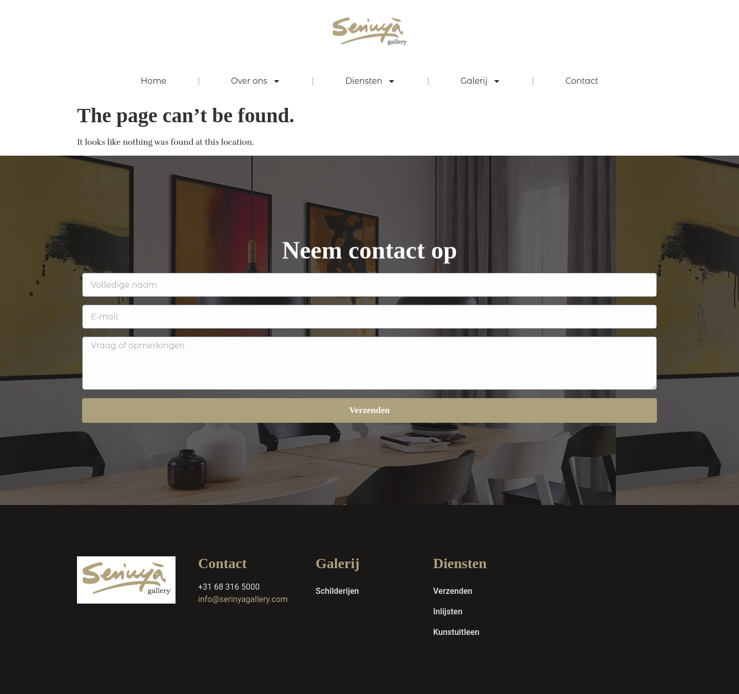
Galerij (480, 81)
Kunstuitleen (456, 632)
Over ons (256, 81)
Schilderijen (337, 591)
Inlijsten (447, 611)
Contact (582, 81)
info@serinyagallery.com (243, 599)
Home (153, 81)
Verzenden (452, 591)
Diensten (370, 81)
